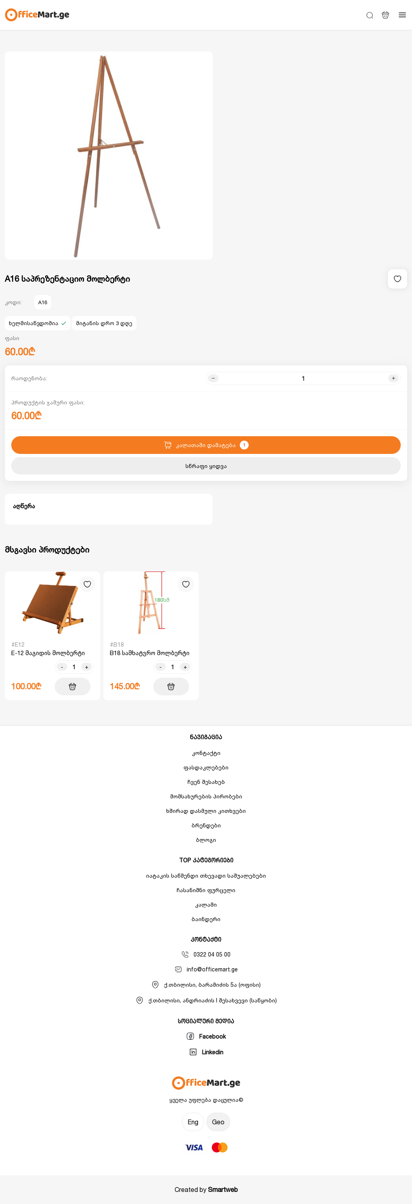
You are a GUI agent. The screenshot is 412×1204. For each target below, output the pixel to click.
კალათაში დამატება (206, 445)
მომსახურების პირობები (206, 796)
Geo (218, 1122)
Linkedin (206, 1052)
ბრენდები (206, 825)
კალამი (206, 904)
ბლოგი (206, 839)
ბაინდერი (206, 918)
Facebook (206, 1036)
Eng (192, 1122)
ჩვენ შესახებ (206, 781)
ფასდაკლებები (206, 767)
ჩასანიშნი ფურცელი (206, 890)
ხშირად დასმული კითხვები (206, 810)
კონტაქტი (206, 752)
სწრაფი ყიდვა (206, 465)
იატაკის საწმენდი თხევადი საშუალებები (206, 875)
